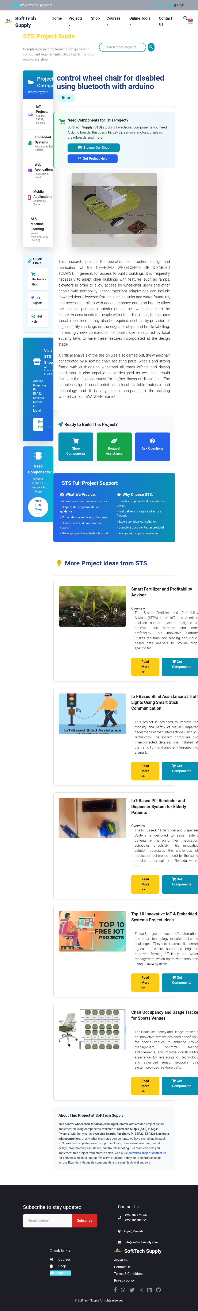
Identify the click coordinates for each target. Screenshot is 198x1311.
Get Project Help (92, 159)
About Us (121, 1260)
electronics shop (137, 1153)
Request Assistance (114, 446)
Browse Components (40, 424)
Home (57, 18)
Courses (60, 1259)
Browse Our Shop (94, 148)
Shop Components (76, 446)
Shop (95, 18)
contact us (159, 1153)
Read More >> (145, 667)
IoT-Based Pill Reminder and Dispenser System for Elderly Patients (158, 806)
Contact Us (122, 1267)
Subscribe (84, 1221)
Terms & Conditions (129, 1274)
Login (179, 5)
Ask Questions (152, 444)
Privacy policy (124, 1281)
